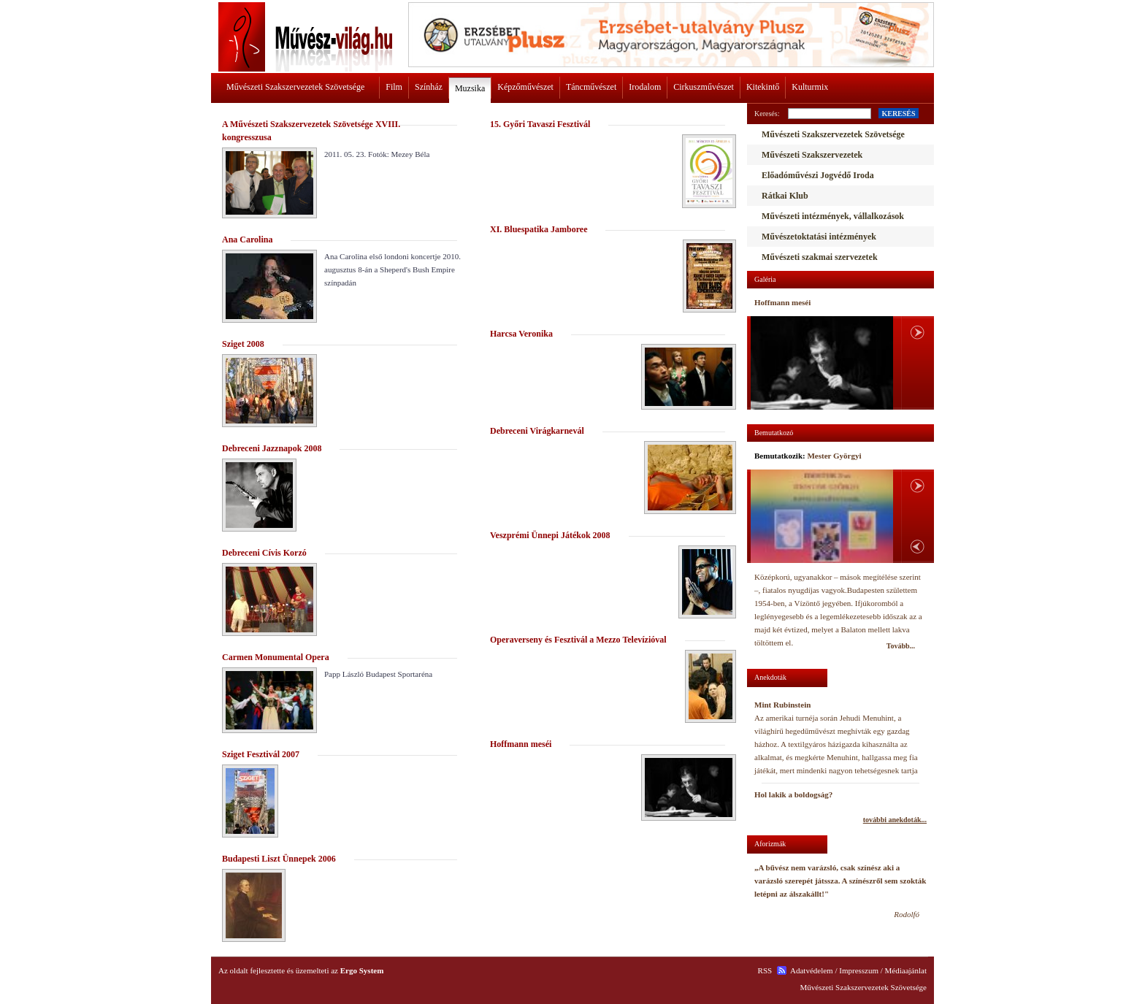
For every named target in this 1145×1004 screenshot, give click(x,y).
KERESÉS (898, 114)
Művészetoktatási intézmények (819, 236)
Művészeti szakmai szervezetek (820, 257)
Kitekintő (762, 87)
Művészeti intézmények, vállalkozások (833, 216)
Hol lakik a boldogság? (793, 794)
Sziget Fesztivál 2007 (260, 754)
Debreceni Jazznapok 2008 (271, 448)
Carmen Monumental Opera (275, 657)
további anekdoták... (895, 820)
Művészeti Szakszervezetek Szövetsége (295, 87)
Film (394, 87)
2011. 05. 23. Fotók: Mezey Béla (376, 154)
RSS (765, 970)
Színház (429, 87)
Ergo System (362, 970)
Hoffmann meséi (520, 744)
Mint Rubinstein (782, 704)
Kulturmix (810, 87)
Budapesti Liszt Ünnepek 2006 (279, 859)
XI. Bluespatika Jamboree (538, 229)
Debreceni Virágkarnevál (537, 431)
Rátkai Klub (785, 196)
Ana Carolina (247, 239)
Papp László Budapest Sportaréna (378, 674)
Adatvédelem (811, 970)
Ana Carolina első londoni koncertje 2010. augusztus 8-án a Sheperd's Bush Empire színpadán (392, 269)
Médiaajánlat (906, 970)
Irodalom (645, 87)
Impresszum (858, 970)
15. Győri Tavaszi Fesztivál (540, 124)
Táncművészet (591, 87)
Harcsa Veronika (521, 334)
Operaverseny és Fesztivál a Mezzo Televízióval (578, 640)
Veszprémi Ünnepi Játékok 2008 (550, 535)
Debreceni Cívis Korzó (264, 553)
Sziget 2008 (243, 344)
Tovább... (900, 646)
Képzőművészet (525, 87)
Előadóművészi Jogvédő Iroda (818, 175)
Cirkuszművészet (703, 87)
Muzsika (470, 88)
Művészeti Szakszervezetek (812, 155)
